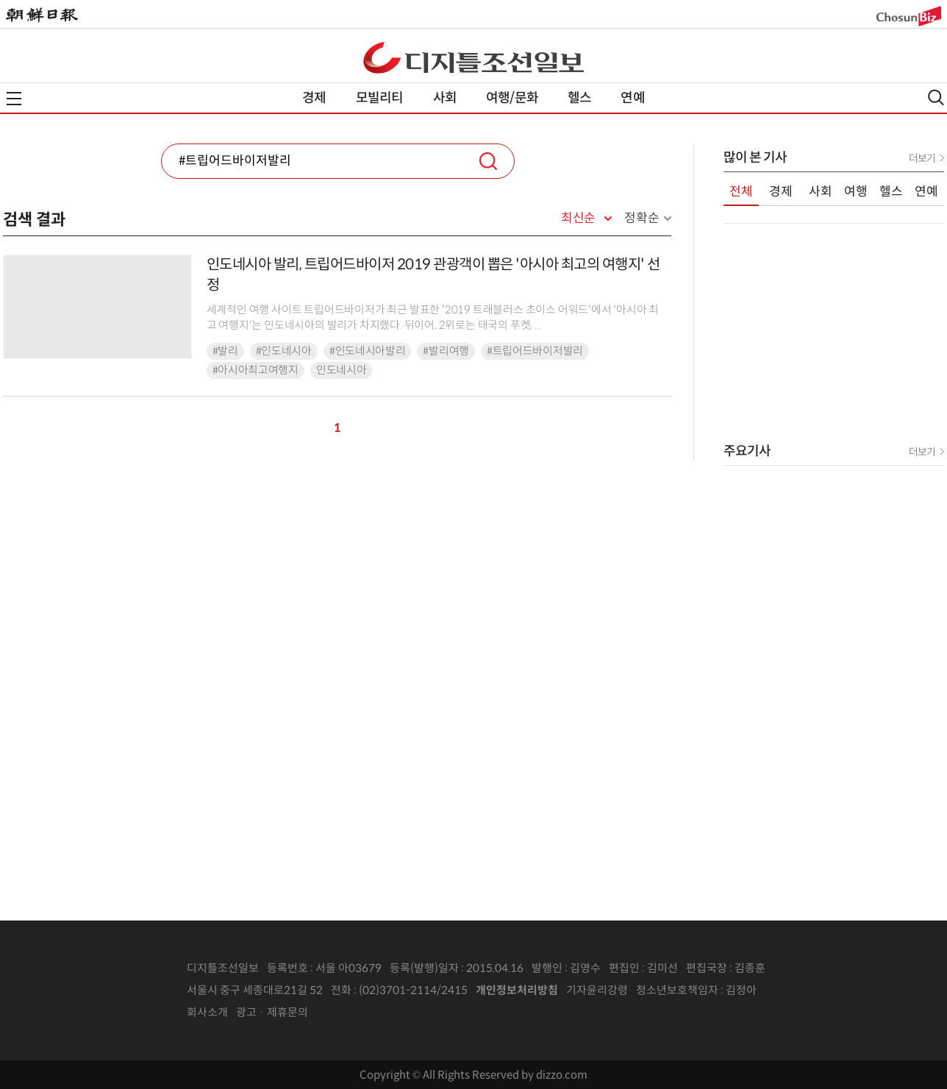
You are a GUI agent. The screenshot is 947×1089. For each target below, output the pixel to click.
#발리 (225, 351)
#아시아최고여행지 (255, 370)
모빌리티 (380, 98)
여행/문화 (512, 98)
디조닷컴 (473, 57)
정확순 (641, 218)
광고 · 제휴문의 (272, 1012)
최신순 (578, 218)
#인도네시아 (284, 351)
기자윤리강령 (597, 990)
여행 (856, 191)
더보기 (922, 158)
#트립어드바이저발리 (535, 351)
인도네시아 (341, 370)
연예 (632, 98)
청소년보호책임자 (677, 990)
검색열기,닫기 (936, 97)
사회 (445, 98)
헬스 (579, 98)
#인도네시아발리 (367, 351)
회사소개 (207, 1012)
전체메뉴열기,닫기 (14, 98)
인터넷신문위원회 (805, 990)
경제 (314, 98)
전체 (741, 191)
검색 (488, 161)
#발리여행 (446, 351)
